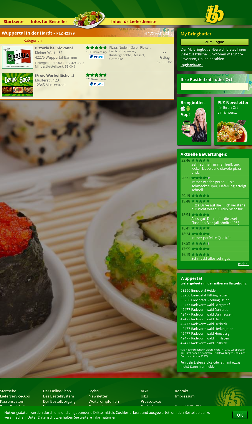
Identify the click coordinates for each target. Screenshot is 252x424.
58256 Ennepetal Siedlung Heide (205, 300)
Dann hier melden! (203, 366)
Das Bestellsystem (58, 396)
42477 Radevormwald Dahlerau (204, 309)
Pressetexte (151, 401)
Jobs (144, 396)
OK (240, 415)
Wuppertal (191, 278)
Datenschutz (48, 417)
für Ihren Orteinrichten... (233, 121)
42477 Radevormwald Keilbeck (204, 343)
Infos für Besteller (49, 21)
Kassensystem (12, 401)
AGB (144, 390)
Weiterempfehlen (104, 401)
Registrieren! (192, 65)
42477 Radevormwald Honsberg (205, 333)
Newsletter (98, 396)
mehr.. (243, 263)
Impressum (185, 396)
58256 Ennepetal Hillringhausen (205, 295)
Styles (94, 390)
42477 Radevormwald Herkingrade (207, 328)
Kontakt (181, 390)
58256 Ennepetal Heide (198, 290)
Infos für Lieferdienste (133, 21)
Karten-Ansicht (157, 33)
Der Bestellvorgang (59, 401)
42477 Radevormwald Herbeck (204, 324)
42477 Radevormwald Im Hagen (205, 338)
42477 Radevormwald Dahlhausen (206, 314)
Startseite (13, 21)
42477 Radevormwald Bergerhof (205, 305)
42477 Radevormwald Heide (202, 319)
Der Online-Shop (57, 390)
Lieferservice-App (15, 396)
